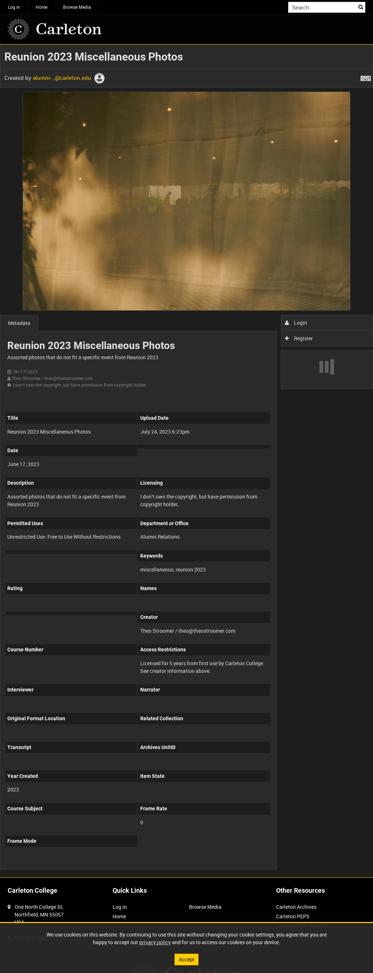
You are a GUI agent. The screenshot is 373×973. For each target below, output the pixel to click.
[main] (186, 460)
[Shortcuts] (366, 77)
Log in (14, 7)
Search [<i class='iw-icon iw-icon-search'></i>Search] (361, 6)
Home (41, 7)
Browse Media (77, 7)
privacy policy (155, 942)
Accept (187, 959)
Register (299, 338)
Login (296, 322)
